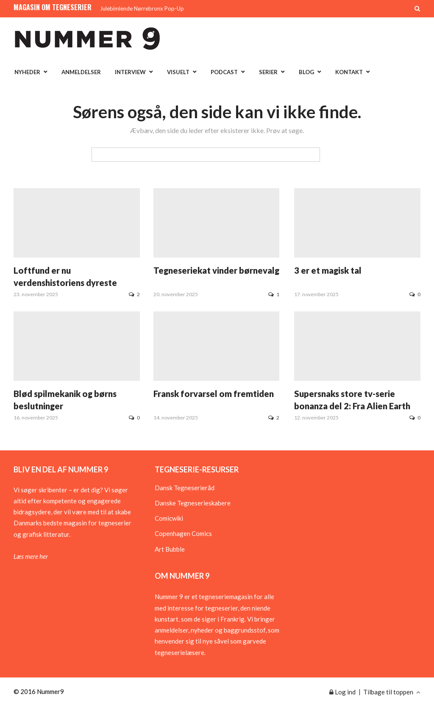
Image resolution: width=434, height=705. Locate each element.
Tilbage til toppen (391, 692)
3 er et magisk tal (328, 270)
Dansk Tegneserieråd (184, 487)
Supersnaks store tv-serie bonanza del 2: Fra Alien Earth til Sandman (352, 406)
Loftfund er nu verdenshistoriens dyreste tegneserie (65, 282)
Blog (306, 72)
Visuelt (178, 72)
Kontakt (349, 72)
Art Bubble (170, 549)
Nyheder (27, 72)
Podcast (224, 72)
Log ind (342, 692)
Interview (130, 72)
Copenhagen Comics (183, 533)
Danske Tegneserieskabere (193, 503)
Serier (268, 72)
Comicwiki (169, 518)
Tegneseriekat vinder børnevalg (216, 270)
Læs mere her (31, 556)
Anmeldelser (81, 72)
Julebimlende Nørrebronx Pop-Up (142, 8)
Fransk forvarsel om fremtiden (213, 394)
